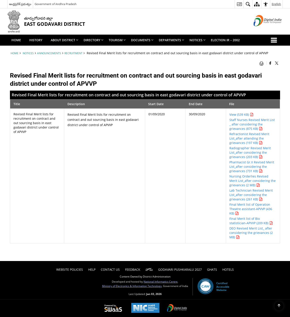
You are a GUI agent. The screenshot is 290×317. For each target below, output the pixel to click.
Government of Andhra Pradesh (56, 4)
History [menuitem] (35, 40)
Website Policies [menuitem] (69, 269)
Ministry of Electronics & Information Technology (132, 286)
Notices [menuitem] (197, 40)
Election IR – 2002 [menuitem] (225, 40)
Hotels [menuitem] (228, 269)
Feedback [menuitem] (132, 269)
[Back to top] (279, 306)
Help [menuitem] (91, 269)
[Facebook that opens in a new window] (270, 63)
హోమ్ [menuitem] (149, 269)
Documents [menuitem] (142, 40)
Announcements (49, 53)
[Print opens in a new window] (262, 63)
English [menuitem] (276, 4)
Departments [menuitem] (171, 40)
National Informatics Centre (161, 281)
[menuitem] (239, 4)
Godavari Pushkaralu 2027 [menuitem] (180, 269)
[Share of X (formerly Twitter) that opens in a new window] (276, 63)
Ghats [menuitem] (212, 269)
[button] (275, 40)
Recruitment (73, 53)
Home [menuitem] (16, 40)
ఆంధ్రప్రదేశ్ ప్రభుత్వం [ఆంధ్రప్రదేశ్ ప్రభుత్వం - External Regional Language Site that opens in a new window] (20, 4)
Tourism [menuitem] (117, 40)
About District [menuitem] (64, 40)
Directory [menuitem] (93, 40)
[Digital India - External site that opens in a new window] (262, 30)
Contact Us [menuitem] (110, 269)
